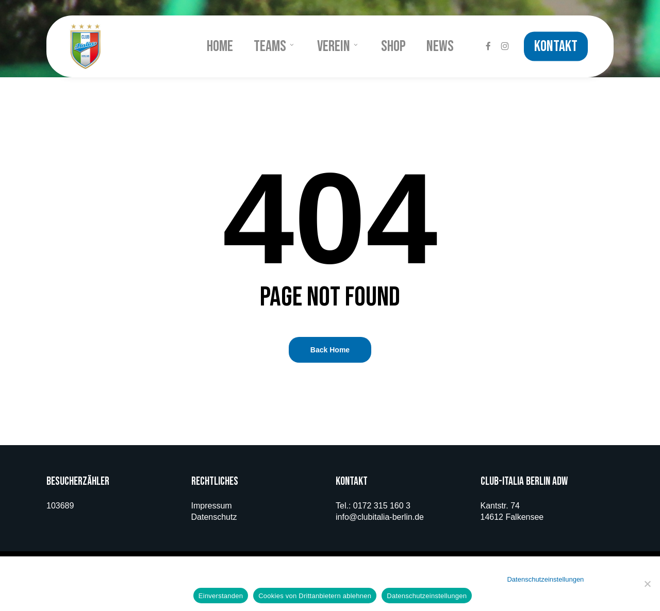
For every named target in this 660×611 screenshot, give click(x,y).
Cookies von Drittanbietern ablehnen (314, 596)
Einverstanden (221, 596)
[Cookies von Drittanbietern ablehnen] (647, 584)
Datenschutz (214, 517)
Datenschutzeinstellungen (545, 579)
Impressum (211, 505)
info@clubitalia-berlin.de (380, 517)
